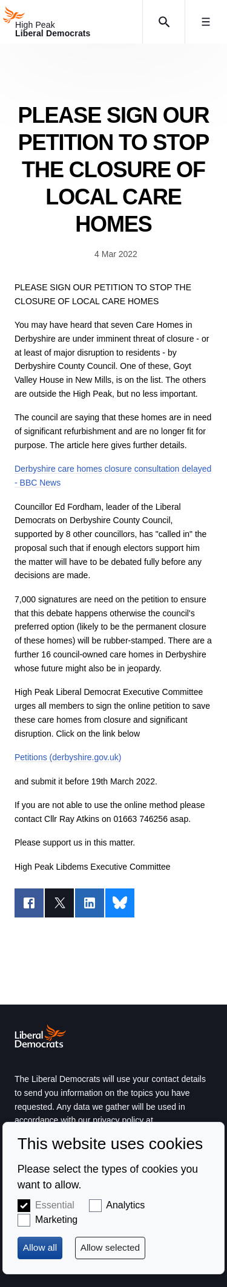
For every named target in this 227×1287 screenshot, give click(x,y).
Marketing (56, 1219)
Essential (54, 1205)
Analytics (125, 1205)
